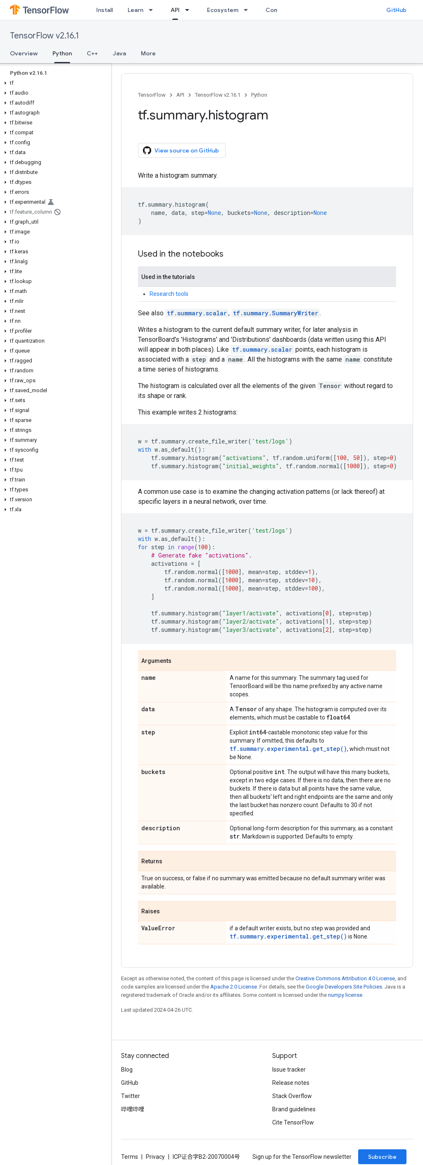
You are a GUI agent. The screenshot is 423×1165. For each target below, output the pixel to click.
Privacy (155, 1156)
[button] (54, 83)
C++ (92, 53)
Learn (135, 10)
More (148, 53)
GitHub (396, 10)
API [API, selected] (175, 10)
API (180, 95)
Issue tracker (289, 1069)
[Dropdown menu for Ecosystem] (248, 10)
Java (119, 53)
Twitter (130, 1096)
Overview (24, 53)
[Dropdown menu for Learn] (153, 10)
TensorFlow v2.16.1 (44, 36)
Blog (127, 1069)
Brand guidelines (294, 1109)
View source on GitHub (181, 150)
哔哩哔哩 (132, 1109)
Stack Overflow (292, 1096)
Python (259, 95)
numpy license (345, 995)
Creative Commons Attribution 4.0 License (345, 978)
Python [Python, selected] (62, 53)
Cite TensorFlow (293, 1122)
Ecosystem (222, 10)
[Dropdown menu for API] (190, 10)
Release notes (290, 1082)
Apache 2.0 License (233, 987)
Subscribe (382, 1156)
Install (104, 10)
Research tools (169, 294)
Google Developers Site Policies (344, 987)
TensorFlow (152, 95)
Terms (129, 1156)
